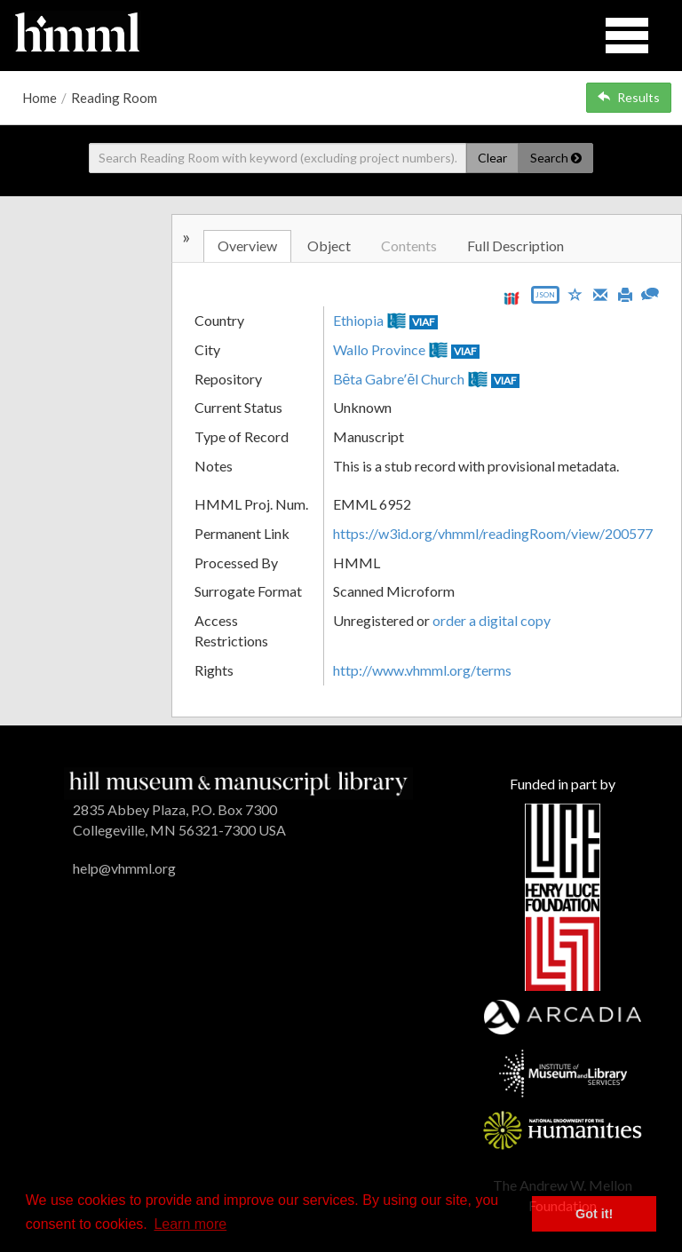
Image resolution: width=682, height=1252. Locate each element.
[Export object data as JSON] (545, 299)
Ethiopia (358, 320)
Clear (492, 157)
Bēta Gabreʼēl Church (399, 378)
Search (556, 157)
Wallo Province (379, 349)
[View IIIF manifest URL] (511, 298)
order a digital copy (491, 620)
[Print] (625, 293)
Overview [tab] (247, 245)
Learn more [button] (190, 1224)
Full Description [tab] (515, 245)
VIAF (423, 322)
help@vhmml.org (124, 868)
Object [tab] (329, 245)
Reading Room (114, 98)
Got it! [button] (594, 1214)
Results (629, 97)
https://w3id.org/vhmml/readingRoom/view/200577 (493, 533)
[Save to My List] (575, 293)
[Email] (600, 293)
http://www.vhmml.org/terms (422, 670)
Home (39, 98)
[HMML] (238, 781)
